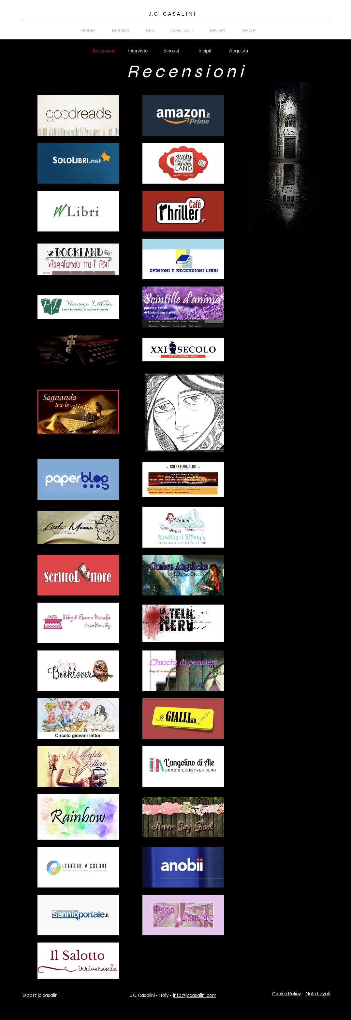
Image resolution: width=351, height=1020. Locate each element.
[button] (104, 50)
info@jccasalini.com (194, 995)
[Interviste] (138, 50)
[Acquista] (238, 50)
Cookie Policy (286, 994)
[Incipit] (205, 50)
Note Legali (318, 994)
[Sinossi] (171, 50)
